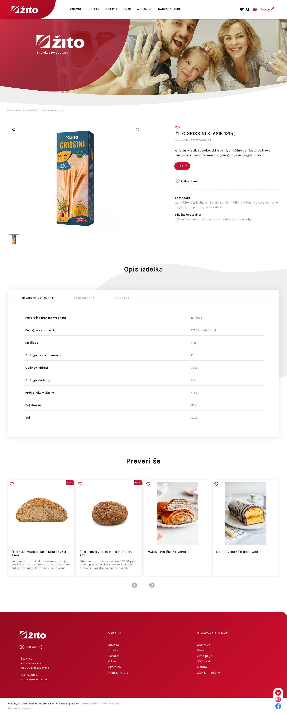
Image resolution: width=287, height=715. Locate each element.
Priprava (122, 298)
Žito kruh (203, 644)
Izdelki (93, 9)
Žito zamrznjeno (208, 672)
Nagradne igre (169, 9)
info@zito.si (30, 675)
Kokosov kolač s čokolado (237, 552)
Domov (11, 110)
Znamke (76, 9)
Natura (202, 667)
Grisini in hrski (25, 110)
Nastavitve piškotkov (19, 708)
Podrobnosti (85, 298)
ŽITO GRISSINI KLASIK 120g (49, 110)
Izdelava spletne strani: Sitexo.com (100, 704)
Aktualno (144, 9)
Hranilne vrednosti (38, 298)
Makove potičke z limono (167, 552)
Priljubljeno (190, 181)
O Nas (126, 9)
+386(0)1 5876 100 (35, 679)
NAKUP (182, 166)
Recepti (111, 9)
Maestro (202, 650)
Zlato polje (204, 656)
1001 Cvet (203, 661)
